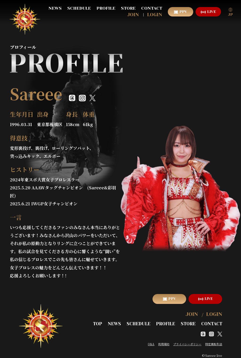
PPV (183, 11)
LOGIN (154, 14)
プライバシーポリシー (187, 341)
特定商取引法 (213, 341)
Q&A (151, 341)
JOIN (133, 14)
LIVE (211, 11)
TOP (108, 321)
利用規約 (163, 341)
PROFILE (105, 8)
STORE (128, 8)
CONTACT (151, 8)
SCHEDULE (79, 8)
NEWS (55, 8)
